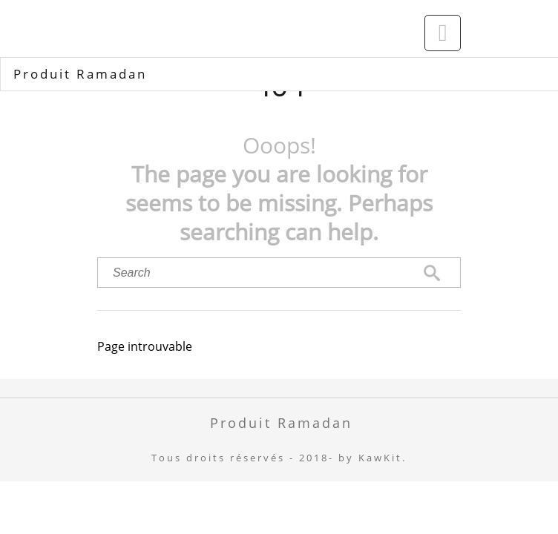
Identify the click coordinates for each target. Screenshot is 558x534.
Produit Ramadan (80, 73)
